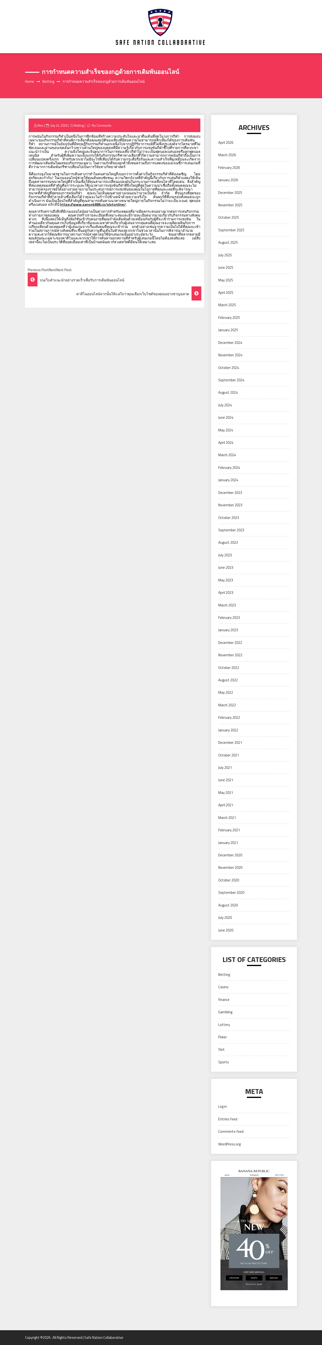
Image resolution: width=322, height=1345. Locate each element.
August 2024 (228, 392)
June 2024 (225, 417)
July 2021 (225, 767)
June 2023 (225, 567)
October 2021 (228, 755)
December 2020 (230, 855)
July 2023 (225, 555)
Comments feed (231, 1131)
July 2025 (225, 255)
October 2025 (228, 217)
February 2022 (229, 717)
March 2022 (227, 705)
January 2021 (228, 842)
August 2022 (228, 680)
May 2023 (225, 580)
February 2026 (229, 167)
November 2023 (230, 505)
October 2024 (228, 367)
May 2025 (225, 280)
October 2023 (228, 517)
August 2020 (228, 905)
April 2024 (225, 442)
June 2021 (225, 780)
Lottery (224, 1024)
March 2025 (227, 305)
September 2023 (231, 530)
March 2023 (227, 605)
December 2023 (230, 492)
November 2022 (230, 655)
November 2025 (230, 205)
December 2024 (230, 342)
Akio (40, 125)
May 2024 (225, 430)
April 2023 (225, 592)
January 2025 (228, 330)
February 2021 (229, 830)
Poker (222, 1037)
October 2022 (228, 667)
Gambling (225, 1012)
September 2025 (231, 230)
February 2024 (229, 467)
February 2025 (229, 317)
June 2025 (225, 267)
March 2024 (227, 455)
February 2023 (229, 617)
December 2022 (230, 642)
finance (223, 999)
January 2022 (228, 730)
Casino (223, 987)
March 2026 (227, 155)
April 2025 (225, 292)
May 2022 (225, 692)
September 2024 (231, 380)
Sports (223, 1062)
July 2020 (225, 917)
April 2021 (225, 805)
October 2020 (228, 880)
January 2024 (228, 480)
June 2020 (225, 930)
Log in (222, 1106)
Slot (221, 1049)
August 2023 (228, 542)
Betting (79, 125)
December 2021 (230, 742)
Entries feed (227, 1119)
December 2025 (230, 192)
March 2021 (227, 817)
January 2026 (228, 180)
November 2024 (230, 355)
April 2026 (225, 142)
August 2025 (228, 242)
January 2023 (228, 630)
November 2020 (230, 867)
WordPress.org (229, 1144)
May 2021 (225, 792)
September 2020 (231, 892)
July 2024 (225, 405)
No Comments (102, 125)
